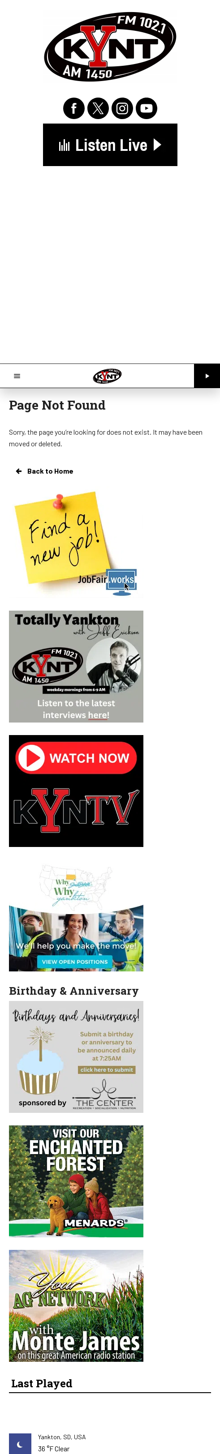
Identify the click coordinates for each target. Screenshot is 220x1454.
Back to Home (43, 470)
